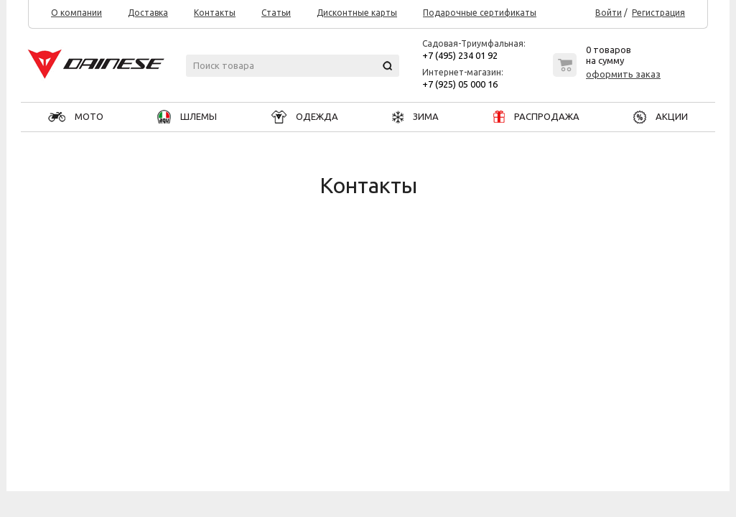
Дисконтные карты (357, 13)
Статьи (276, 13)
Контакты (215, 13)
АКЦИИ (660, 116)
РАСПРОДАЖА (536, 116)
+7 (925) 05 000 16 (460, 84)
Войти (608, 13)
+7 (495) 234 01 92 (460, 55)
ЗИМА (415, 116)
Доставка (148, 13)
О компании (76, 13)
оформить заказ (623, 74)
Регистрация (658, 13)
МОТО (75, 116)
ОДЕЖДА (304, 116)
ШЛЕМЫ (187, 116)
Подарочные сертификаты (479, 13)
